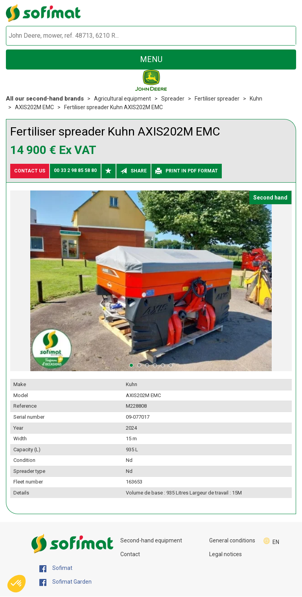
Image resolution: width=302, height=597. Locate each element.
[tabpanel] (151, 281)
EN (276, 542)
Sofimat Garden (65, 582)
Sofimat (55, 568)
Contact (130, 554)
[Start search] (281, 36)
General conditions (232, 540)
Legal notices (225, 554)
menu (151, 59)
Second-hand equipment (151, 540)
